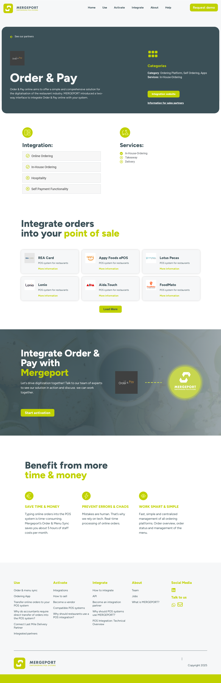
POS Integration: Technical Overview (109, 622)
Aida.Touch (108, 285)
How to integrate (103, 590)
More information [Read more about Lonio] (48, 295)
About (154, 7)
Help (168, 7)
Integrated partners (25, 633)
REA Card (46, 258)
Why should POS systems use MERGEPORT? (108, 613)
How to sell (60, 596)
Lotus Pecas (169, 258)
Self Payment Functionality (49, 189)
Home (91, 7)
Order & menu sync (25, 590)
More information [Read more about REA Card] (48, 268)
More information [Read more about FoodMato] (169, 295)
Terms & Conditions (195, 658)
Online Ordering (42, 156)
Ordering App (22, 596)
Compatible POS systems (69, 608)
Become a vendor (64, 602)
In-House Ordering (43, 167)
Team (135, 590)
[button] (61, 156)
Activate (119, 7)
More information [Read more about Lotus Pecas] (169, 268)
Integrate (138, 7)
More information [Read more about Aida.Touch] (108, 295)
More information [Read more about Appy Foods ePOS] (108, 268)
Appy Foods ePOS (113, 258)
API (95, 596)
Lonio (42, 285)
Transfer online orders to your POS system (32, 603)
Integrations (60, 590)
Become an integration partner (107, 603)
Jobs (135, 596)
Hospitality (38, 178)
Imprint (176, 658)
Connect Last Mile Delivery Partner (30, 626)
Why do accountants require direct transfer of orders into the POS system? (31, 615)
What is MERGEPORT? (145, 602)
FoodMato (168, 285)
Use (104, 7)
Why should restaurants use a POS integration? (71, 615)
